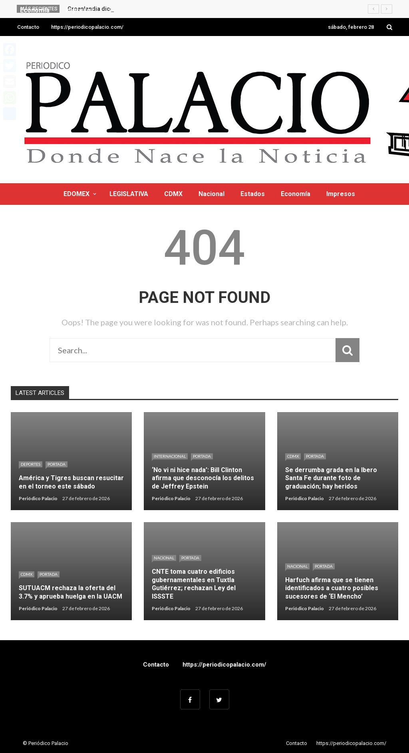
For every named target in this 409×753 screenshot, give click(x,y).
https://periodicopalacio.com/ (87, 27)
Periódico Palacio (38, 498)
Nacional (211, 194)
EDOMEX (76, 194)
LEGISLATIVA (128, 194)
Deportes (30, 464)
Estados (252, 194)
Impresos (340, 194)
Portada (57, 464)
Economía (295, 194)
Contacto (28, 27)
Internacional (170, 456)
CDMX (173, 194)
